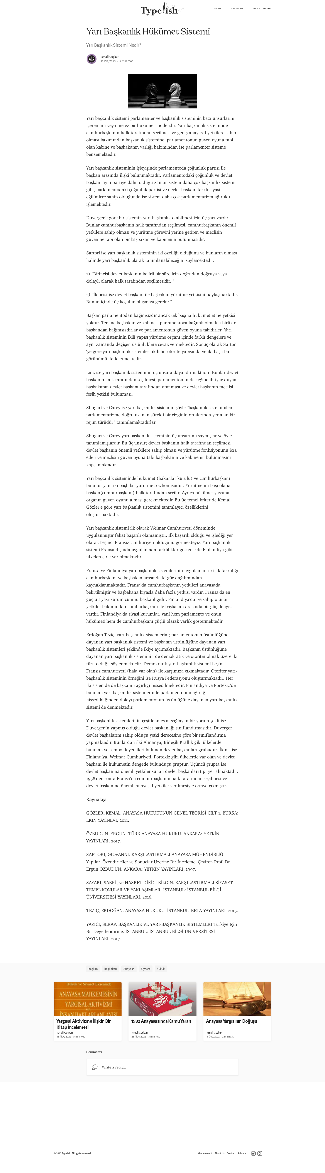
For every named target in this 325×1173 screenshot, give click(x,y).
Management (262, 8)
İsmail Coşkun (110, 56)
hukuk (161, 969)
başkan (93, 969)
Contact (231, 1153)
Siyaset (145, 969)
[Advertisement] (162, 1115)
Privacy (242, 1153)
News (218, 8)
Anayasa (129, 969)
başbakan (110, 969)
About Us (237, 8)
